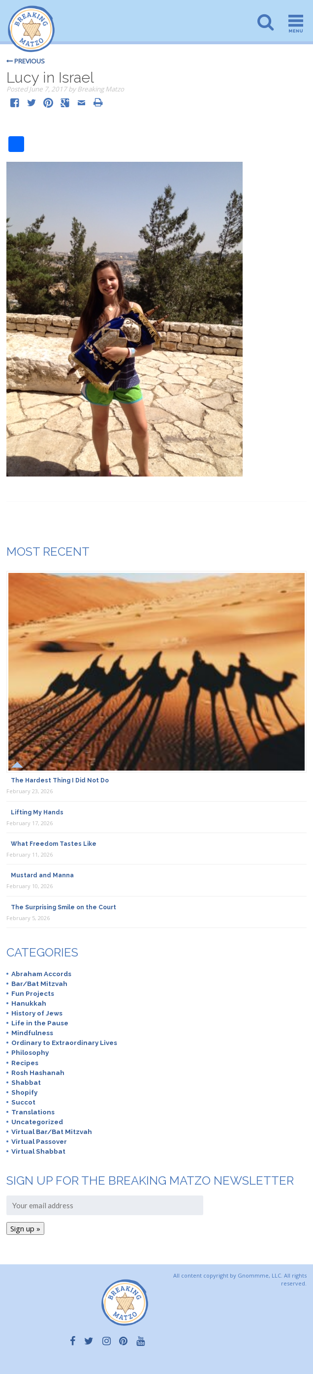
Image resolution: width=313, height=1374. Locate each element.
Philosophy (30, 1052)
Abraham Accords (41, 974)
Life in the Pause (39, 1023)
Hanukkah (28, 1003)
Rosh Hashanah (37, 1072)
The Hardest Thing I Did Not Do (60, 780)
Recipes (24, 1063)
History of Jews (37, 1013)
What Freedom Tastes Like (53, 843)
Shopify (24, 1092)
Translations (33, 1112)
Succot (23, 1102)
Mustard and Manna (42, 875)
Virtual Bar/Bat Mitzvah (51, 1131)
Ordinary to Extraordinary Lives (64, 1042)
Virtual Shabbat (38, 1151)
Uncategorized (37, 1122)
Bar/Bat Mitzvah (39, 983)
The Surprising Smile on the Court (63, 907)
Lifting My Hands (37, 812)
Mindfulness (32, 1033)
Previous (25, 61)
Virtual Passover (39, 1141)
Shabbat (26, 1082)
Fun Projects (32, 993)
